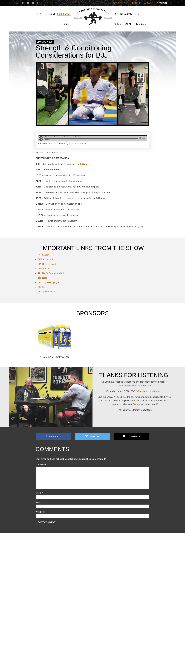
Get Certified (121, 3)
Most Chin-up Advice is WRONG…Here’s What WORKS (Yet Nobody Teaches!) (131, 554)
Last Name (69, 639)
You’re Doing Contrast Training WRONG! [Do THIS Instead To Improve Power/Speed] (130, 576)
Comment (41, 464)
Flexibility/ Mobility (43, 559)
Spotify (82, 143)
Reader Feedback (43, 572)
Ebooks (136, 3)
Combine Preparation (45, 556)
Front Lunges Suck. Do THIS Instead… (91, 567)
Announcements (42, 546)
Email (39, 502)
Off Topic (39, 566)
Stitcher (72, 143)
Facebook (55, 436)
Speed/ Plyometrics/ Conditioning (50, 575)
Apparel (149, 3)
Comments (133, 436)
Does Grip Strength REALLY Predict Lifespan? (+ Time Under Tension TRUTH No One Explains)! (131, 562)
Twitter (95, 436)
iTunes (63, 143)
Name (39, 493)
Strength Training (43, 579)
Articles (39, 550)
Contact (162, 3)
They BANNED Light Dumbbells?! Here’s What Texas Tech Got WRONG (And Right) (130, 585)
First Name (41, 639)
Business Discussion (44, 553)
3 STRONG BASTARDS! (85, 558)
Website (40, 512)
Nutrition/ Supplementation (47, 563)
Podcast (39, 569)
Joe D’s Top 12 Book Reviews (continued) (92, 576)
